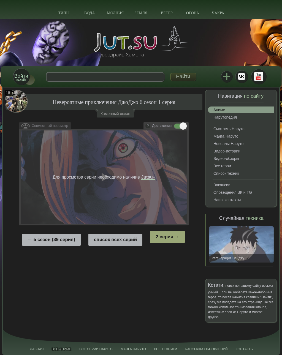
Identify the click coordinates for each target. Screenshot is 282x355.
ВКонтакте (241, 76)
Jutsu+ (226, 76)
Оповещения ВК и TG (232, 192)
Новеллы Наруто (228, 143)
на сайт (21, 77)
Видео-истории (226, 151)
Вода (89, 13)
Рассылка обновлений (206, 349)
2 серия (164, 236)
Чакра (218, 13)
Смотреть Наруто (229, 129)
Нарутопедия (225, 117)
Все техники (165, 349)
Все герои (222, 166)
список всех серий (115, 239)
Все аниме (61, 349)
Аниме (219, 110)
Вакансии (222, 185)
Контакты (245, 349)
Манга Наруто (225, 136)
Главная (36, 349)
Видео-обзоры (226, 158)
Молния (115, 13)
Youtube (258, 76)
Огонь (192, 13)
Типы (63, 13)
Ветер (167, 13)
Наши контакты (227, 200)
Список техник (226, 173)
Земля (141, 13)
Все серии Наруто (96, 349)
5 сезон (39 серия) (54, 239)
